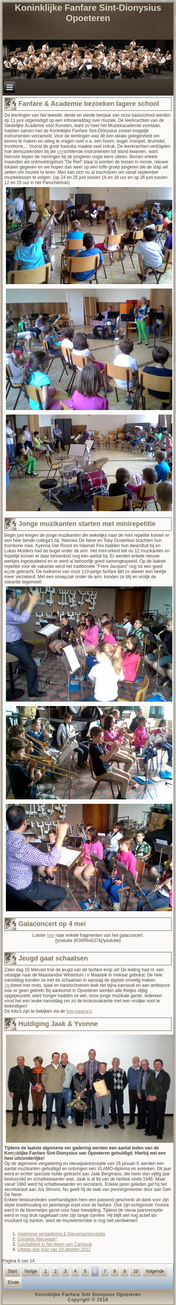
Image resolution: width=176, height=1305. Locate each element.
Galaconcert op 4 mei (52, 924)
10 (135, 1271)
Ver (7, 985)
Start (12, 1271)
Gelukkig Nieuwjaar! (37, 1239)
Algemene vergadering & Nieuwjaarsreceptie (61, 1233)
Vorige (30, 1271)
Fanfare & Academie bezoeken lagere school (88, 103)
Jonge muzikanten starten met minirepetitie (87, 523)
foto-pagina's (78, 1011)
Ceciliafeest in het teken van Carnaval (54, 1244)
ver (60, 151)
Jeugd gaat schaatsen (53, 958)
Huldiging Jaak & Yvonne (58, 1024)
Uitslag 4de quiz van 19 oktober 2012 (54, 1249)
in (8, 571)
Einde (13, 1282)
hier (50, 935)
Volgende (155, 1271)
